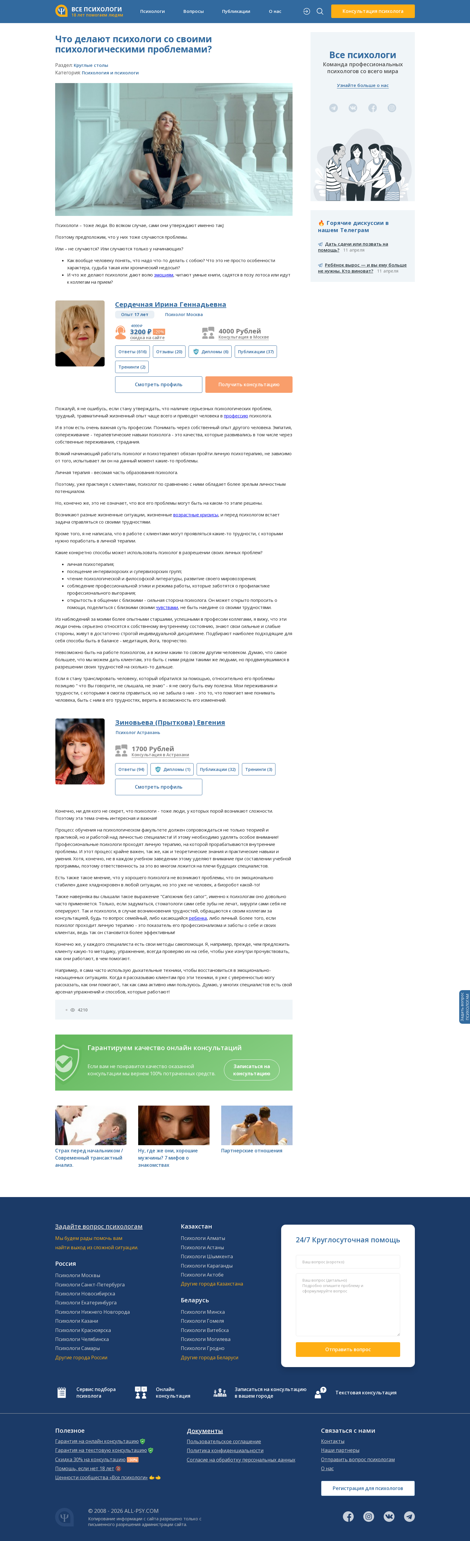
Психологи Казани (76, 1321)
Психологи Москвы (77, 1275)
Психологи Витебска (205, 1330)
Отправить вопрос (348, 1349)
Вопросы (193, 11)
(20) (169, 351)
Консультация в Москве (244, 337)
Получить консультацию (249, 384)
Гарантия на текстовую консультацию (101, 1450)
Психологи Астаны (202, 1247)
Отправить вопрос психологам (358, 1459)
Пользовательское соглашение (224, 1441)
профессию (236, 416)
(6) (214, 351)
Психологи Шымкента (207, 1256)
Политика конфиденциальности (225, 1450)
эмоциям (163, 275)
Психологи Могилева (206, 1339)
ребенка (198, 918)
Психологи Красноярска (83, 1330)
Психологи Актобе (202, 1274)
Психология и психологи (110, 73)
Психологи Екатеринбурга (86, 1302)
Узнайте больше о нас (363, 85)
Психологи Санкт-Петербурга (90, 1284)
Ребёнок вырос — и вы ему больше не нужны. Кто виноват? (362, 268)
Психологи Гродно (203, 1348)
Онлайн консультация (173, 1392)
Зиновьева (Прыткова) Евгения (170, 722)
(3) (258, 769)
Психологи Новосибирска (85, 1293)
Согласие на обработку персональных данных (241, 1459)
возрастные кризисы (195, 515)
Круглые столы (91, 65)
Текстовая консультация (366, 1392)
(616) (132, 351)
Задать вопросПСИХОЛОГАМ (464, 1007)
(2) (131, 367)
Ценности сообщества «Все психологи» (101, 1477)
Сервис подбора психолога (96, 1392)
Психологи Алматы (203, 1238)
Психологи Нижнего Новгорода (92, 1312)
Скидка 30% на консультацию (90, 1459)
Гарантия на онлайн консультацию (97, 1441)
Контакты (332, 1441)
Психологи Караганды (207, 1265)
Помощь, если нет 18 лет (84, 1468)
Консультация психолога (373, 11)
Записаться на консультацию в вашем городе (271, 1392)
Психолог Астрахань (138, 732)
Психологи (152, 11)
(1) (176, 769)
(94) (131, 769)
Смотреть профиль (159, 384)
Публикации (236, 11)
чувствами (167, 607)
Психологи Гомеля (202, 1321)
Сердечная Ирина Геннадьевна (170, 304)
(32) (218, 769)
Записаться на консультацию (251, 1070)
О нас (275, 11)
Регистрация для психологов (368, 1488)
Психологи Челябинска (82, 1339)
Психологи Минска (203, 1312)
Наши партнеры (340, 1450)
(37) (256, 351)
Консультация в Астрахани (160, 754)
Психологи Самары (77, 1348)
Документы (205, 1431)
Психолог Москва (184, 314)
